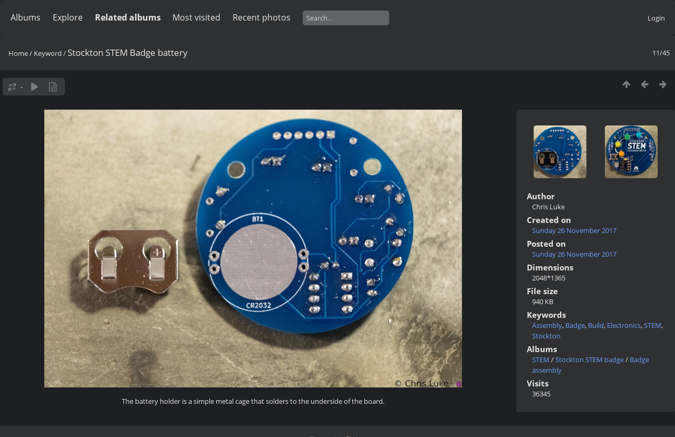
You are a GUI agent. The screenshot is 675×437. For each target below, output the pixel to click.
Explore (68, 17)
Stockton (546, 336)
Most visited (196, 17)
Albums (26, 17)
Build (596, 325)
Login (656, 18)
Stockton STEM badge (589, 359)
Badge (575, 325)
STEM (652, 325)
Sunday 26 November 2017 (574, 230)
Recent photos (262, 17)
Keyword (48, 53)
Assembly (547, 325)
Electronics (624, 325)
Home (18, 53)
